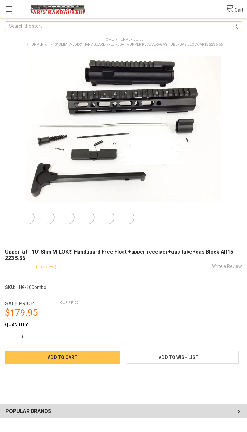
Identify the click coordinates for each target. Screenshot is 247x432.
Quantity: (17, 324)
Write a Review (227, 266)
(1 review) (46, 266)
